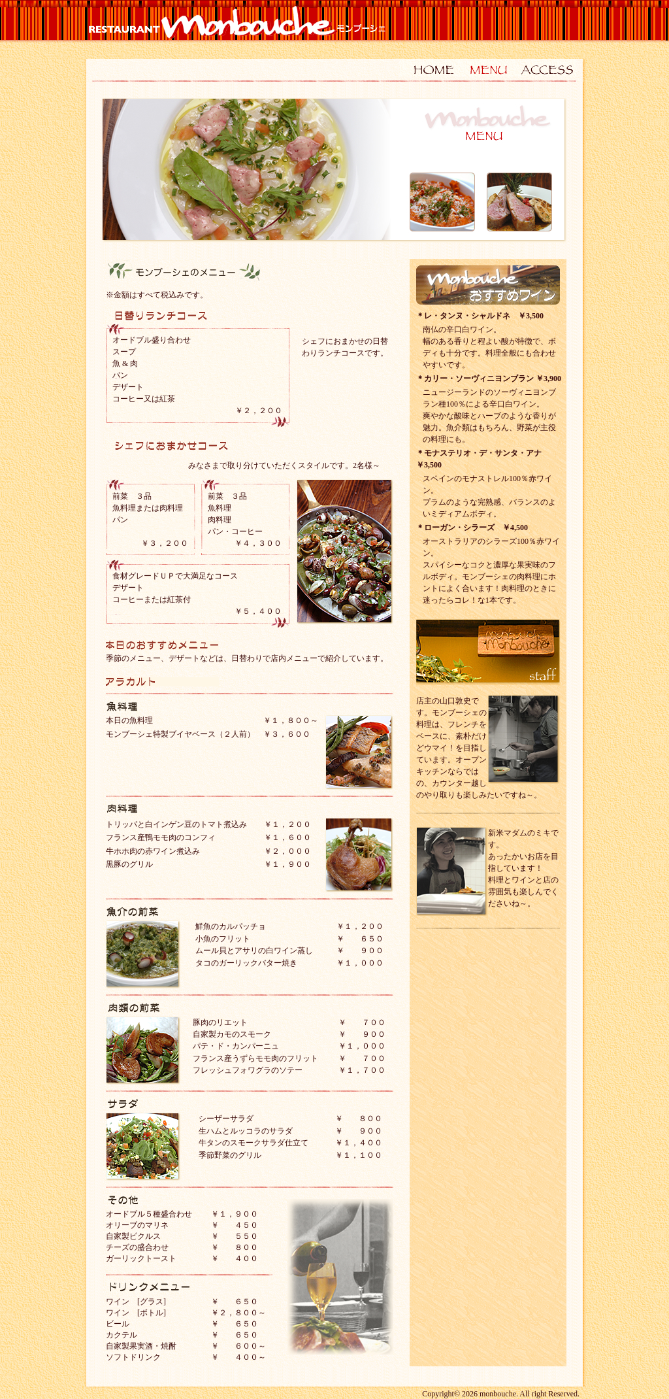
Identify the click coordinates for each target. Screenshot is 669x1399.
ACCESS (546, 67)
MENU (488, 67)
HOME (429, 67)
